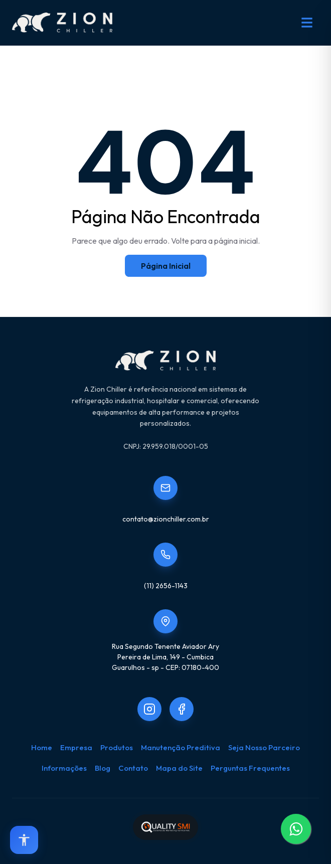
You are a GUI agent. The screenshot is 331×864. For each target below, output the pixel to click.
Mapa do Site (179, 768)
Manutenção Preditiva (180, 747)
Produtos (116, 747)
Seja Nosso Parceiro (264, 747)
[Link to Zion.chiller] (182, 709)
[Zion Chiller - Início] (62, 23)
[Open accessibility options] (24, 840)
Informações (64, 768)
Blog (102, 768)
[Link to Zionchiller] (149, 709)
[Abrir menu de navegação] (307, 23)
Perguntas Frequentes (250, 768)
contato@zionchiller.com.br (165, 519)
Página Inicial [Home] (166, 266)
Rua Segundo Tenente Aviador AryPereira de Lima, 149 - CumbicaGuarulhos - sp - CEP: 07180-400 (165, 657)
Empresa (76, 747)
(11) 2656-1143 (166, 585)
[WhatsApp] (296, 829)
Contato (133, 768)
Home (41, 747)
